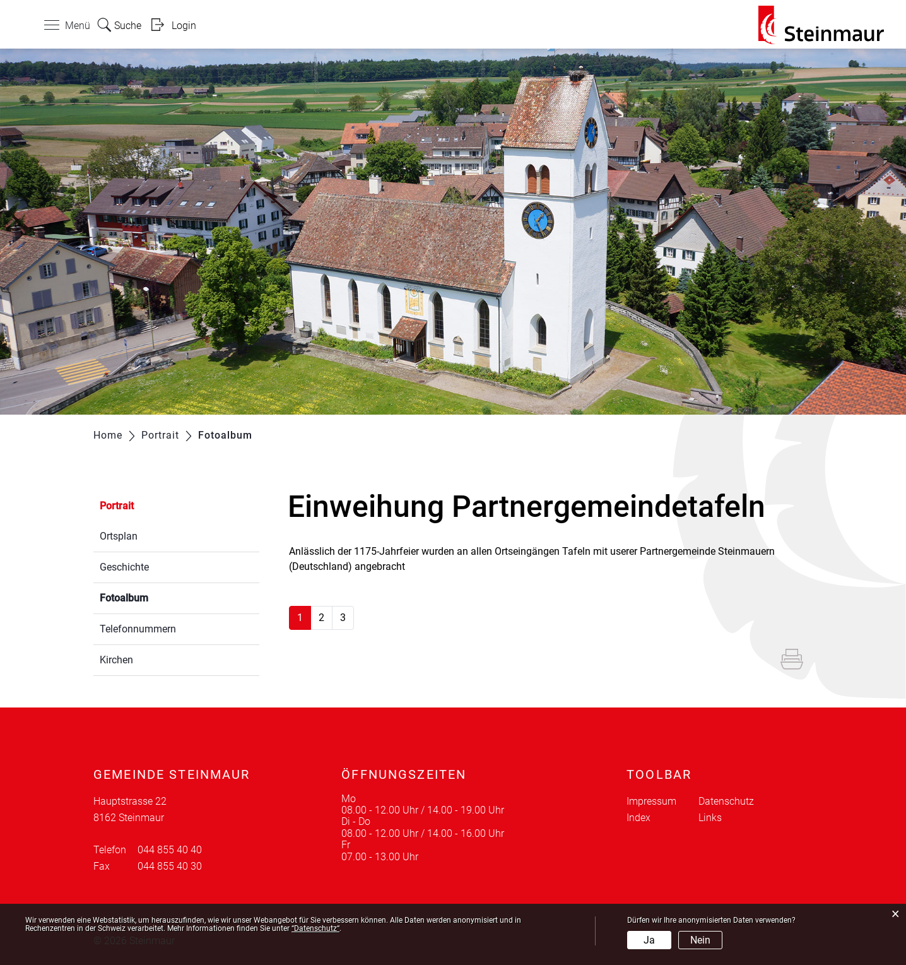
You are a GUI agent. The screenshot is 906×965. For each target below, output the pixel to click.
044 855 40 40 (170, 850)
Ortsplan (119, 536)
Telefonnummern (138, 629)
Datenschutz (726, 801)
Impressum (651, 801)
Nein (700, 940)
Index (638, 818)
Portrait (117, 506)
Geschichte (124, 567)
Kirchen (116, 660)
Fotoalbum (154, 596)
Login (184, 26)
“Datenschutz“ (315, 928)
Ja (649, 940)
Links (710, 818)
